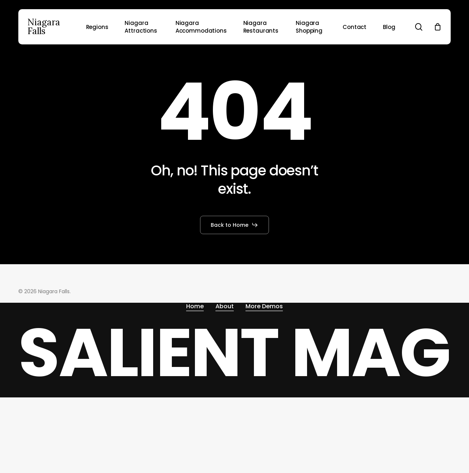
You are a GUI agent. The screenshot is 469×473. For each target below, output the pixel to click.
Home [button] (195, 306)
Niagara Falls (43, 27)
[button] (234, 225)
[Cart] (437, 27)
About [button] (224, 306)
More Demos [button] (264, 306)
